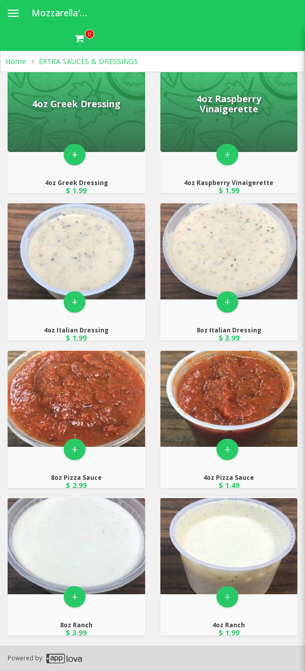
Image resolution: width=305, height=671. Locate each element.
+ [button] (74, 154)
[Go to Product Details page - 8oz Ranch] (76, 546)
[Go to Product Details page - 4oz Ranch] (229, 546)
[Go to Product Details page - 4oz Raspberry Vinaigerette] (229, 104)
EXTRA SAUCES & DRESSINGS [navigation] (88, 61)
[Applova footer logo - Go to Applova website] (64, 658)
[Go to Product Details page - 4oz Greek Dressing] (76, 104)
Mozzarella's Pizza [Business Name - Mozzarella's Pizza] (64, 13)
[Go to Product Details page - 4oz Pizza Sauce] (229, 399)
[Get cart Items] (84, 38)
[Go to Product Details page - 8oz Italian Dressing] (229, 251)
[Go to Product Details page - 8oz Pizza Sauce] (76, 399)
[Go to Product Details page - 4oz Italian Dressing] (76, 251)
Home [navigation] (17, 61)
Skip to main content (0, 0)
